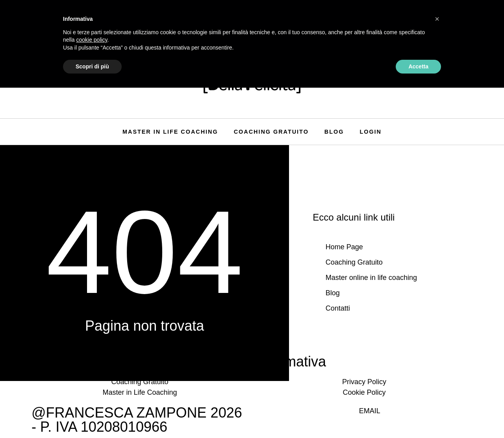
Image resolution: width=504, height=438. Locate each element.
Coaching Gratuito (271, 132)
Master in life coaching (170, 132)
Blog (334, 132)
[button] (437, 19)
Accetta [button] (418, 66)
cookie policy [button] (91, 40)
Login (370, 132)
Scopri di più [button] (92, 66)
